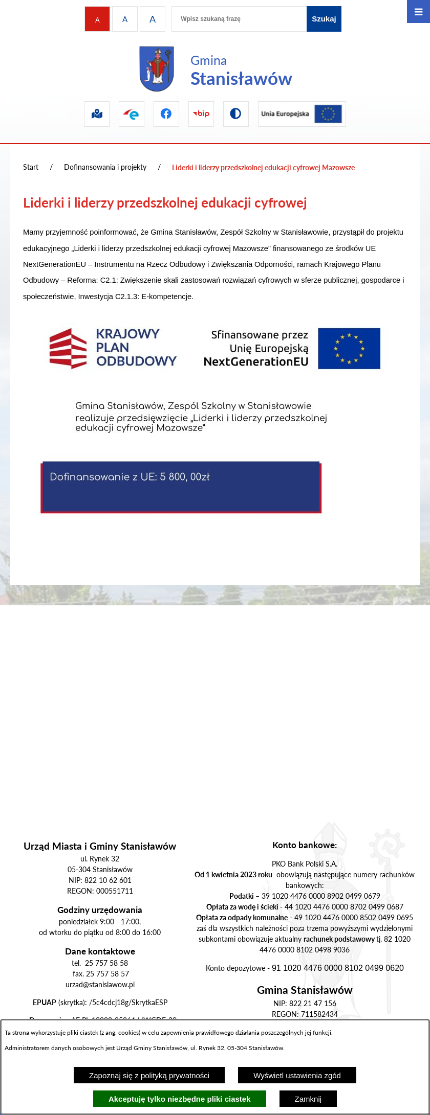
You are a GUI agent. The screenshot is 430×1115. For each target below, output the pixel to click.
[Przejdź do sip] (97, 114)
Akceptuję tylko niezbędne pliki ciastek (180, 1099)
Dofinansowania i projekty (105, 167)
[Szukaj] (324, 19)
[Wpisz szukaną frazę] (239, 19)
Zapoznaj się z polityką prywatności (149, 1075)
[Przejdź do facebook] (166, 114)
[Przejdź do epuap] (131, 114)
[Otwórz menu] (418, 11)
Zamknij (308, 1099)
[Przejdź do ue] (302, 114)
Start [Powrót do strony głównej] (30, 167)
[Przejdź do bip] (201, 114)
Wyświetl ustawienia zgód (297, 1075)
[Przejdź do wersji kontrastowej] (236, 114)
